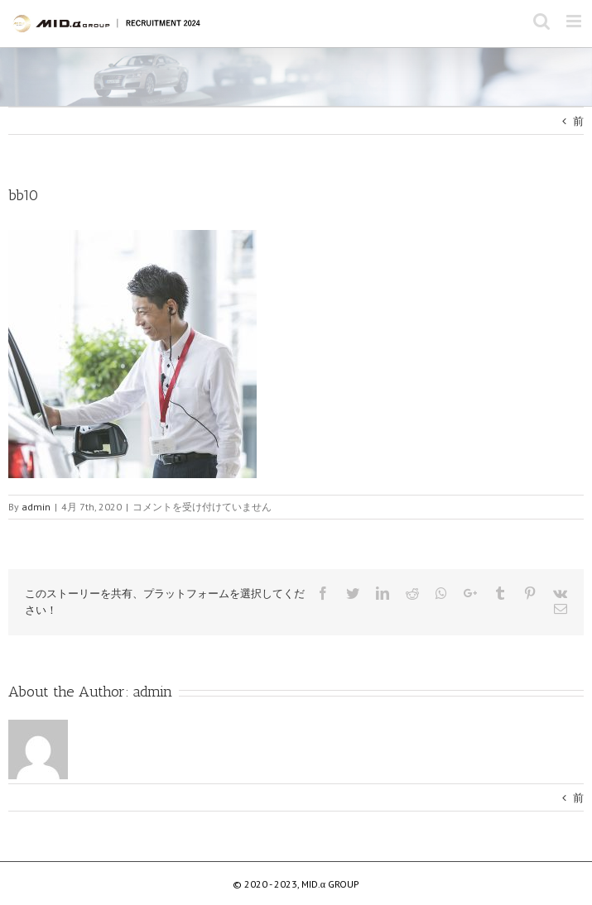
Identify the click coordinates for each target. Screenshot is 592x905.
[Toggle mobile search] (541, 21)
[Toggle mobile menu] (575, 21)
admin (152, 691)
